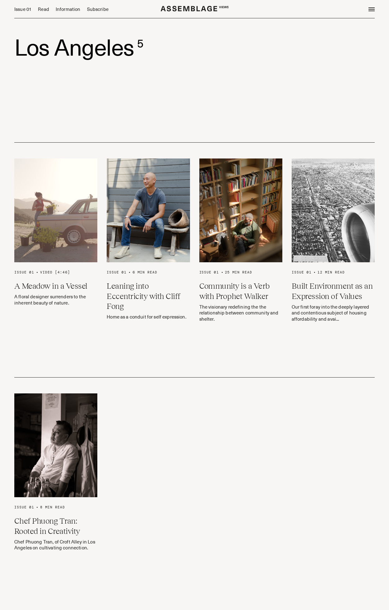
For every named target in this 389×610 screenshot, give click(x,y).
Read (43, 9)
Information (68, 9)
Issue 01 (22, 9)
